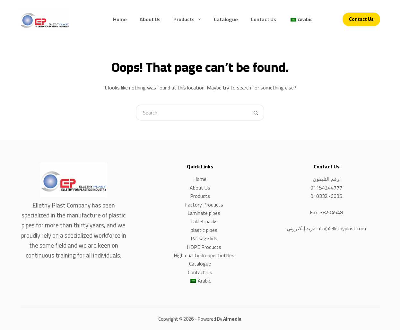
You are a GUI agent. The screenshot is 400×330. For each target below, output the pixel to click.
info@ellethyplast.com (341, 228)
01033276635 (326, 196)
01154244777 (326, 187)
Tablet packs (204, 221)
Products (200, 196)
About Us (200, 187)
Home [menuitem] (120, 19)
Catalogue (200, 263)
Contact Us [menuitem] (263, 19)
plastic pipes (204, 230)
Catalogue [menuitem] (226, 19)
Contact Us (361, 19)
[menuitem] (301, 19)
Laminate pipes (203, 213)
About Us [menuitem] (150, 19)
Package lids (204, 238)
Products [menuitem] (188, 19)
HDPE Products (204, 247)
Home (199, 179)
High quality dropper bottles (204, 255)
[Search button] (256, 113)
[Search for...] (192, 113)
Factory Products (204, 204)
